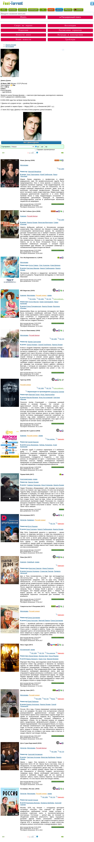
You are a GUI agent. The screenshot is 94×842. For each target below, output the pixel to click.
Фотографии (10, 46)
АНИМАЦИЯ (33, 10)
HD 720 (47, 299)
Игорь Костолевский (46, 397)
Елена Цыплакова (34, 617)
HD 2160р (32, 299)
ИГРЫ (68, 9)
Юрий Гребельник (46, 174)
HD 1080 (60, 169)
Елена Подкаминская (33, 306)
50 (46, 147)
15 (38, 147)
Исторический (25, 649)
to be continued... (58, 299)
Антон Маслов (34, 302)
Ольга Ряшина (53, 656)
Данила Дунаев (11, 45)
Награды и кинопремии (70, 35)
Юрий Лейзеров (33, 701)
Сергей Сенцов (33, 800)
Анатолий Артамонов (35, 754)
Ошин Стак (42, 659)
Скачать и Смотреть (57, 204)
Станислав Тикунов (46, 571)
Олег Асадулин (44, 265)
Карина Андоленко (32, 704)
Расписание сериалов (70, 30)
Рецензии (23, 30)
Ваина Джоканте (32, 659)
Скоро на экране (23, 25)
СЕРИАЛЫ (22, 10)
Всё (25, 142)
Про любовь (50, 439)
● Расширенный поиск (70, 17)
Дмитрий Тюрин (34, 394)
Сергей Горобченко (44, 345)
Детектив (23, 520)
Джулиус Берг (43, 656)
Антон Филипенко (32, 445)
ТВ (43, 10)
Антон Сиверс (33, 265)
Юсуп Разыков (33, 526)
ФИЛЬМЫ (12, 10)
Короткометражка (26, 479)
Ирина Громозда (48, 568)
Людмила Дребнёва (47, 803)
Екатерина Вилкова (33, 803)
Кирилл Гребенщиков (47, 268)
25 (42, 147)
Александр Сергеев (57, 392)
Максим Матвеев (32, 397)
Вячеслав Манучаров (45, 222)
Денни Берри (33, 656)
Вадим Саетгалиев (34, 342)
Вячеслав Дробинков (48, 757)
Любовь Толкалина (45, 445)
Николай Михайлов (34, 171)
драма (49, 295)
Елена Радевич (32, 345)
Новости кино (23, 35)
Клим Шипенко (55, 265)
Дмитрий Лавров (44, 620)
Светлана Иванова (32, 268)
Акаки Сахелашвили (46, 302)
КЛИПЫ (78, 9)
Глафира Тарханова (34, 485)
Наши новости (23, 39)
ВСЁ (3, 10)
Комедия (23, 216)
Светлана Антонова (33, 757)
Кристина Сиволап (35, 568)
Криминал (30, 520)
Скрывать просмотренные (46, 149)
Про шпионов (50, 653)
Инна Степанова (47, 485)
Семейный (30, 562)
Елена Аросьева (32, 620)
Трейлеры (70, 39)
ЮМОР (51, 10)
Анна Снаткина (31, 529)
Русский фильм (32, 216)
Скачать (61, 509)
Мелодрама (24, 165)
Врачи (52, 698)
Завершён (60, 439)
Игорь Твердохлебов (48, 394)
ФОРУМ (59, 10)
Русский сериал (41, 295)
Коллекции (70, 25)
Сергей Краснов (33, 442)
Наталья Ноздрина (32, 571)
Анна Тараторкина (33, 174)
